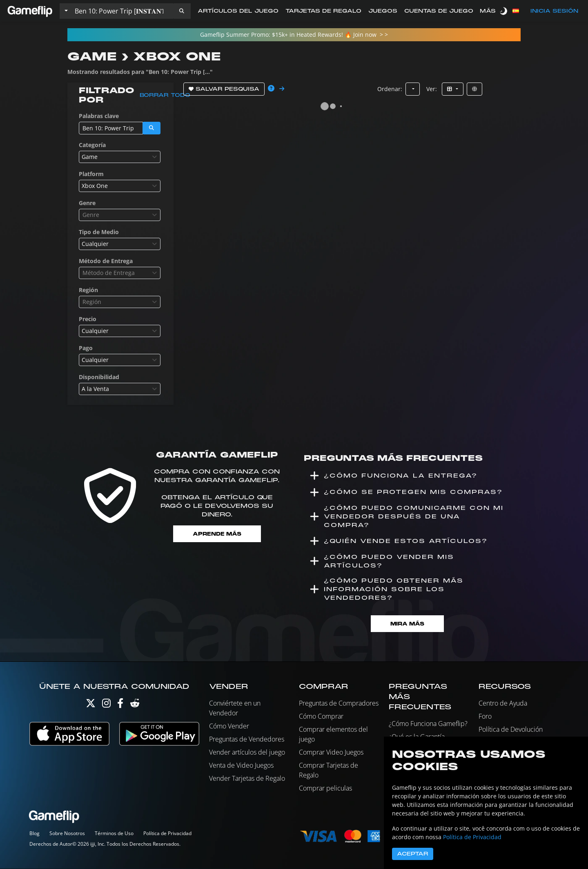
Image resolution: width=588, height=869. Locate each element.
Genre (87, 203)
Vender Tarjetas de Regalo (247, 779)
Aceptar (412, 854)
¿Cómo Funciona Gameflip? (428, 724)
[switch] (504, 11)
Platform (91, 174)
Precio (87, 319)
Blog (34, 834)
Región (88, 290)
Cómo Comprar (321, 717)
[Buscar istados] (122, 11)
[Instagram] (106, 705)
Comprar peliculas (325, 788)
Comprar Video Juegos (331, 752)
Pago (86, 348)
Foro (485, 717)
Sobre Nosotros (67, 834)
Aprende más (217, 534)
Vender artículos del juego (247, 752)
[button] (182, 11)
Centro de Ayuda (503, 703)
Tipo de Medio (99, 232)
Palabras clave (99, 116)
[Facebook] (120, 705)
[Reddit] (135, 705)
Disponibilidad (99, 377)
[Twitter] (91, 705)
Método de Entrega (106, 261)
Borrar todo (165, 95)
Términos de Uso (114, 834)
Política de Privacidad (167, 834)
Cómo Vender (229, 726)
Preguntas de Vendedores (246, 739)
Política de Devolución (511, 730)
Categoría (92, 145)
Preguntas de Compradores (339, 703)
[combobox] (119, 157)
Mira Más (407, 624)
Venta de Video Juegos (241, 766)
